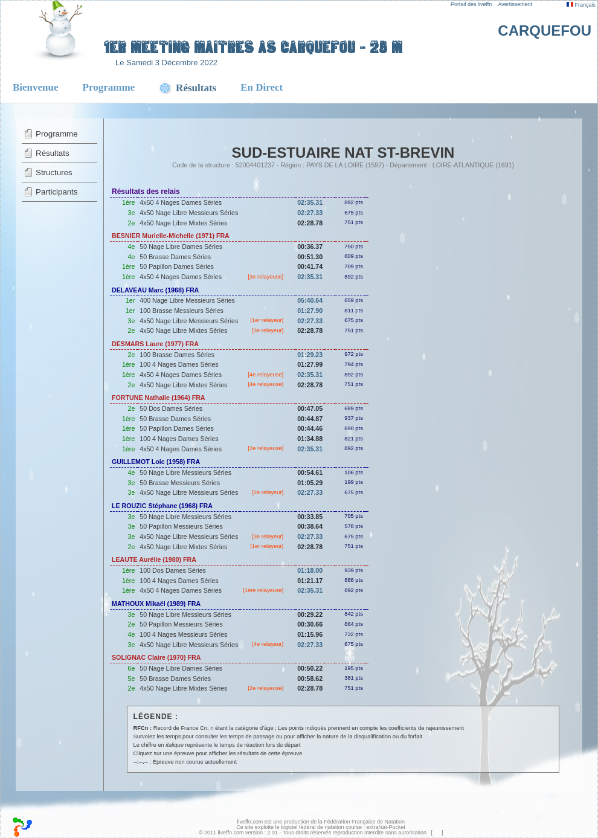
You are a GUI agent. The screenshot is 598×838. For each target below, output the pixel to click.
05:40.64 (310, 300)
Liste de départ (304, 808)
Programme (109, 87)
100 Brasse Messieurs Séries (181, 310)
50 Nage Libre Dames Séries (181, 246)
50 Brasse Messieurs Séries (180, 482)
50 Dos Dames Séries (171, 408)
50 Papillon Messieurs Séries (181, 526)
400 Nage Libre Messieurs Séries (187, 300)
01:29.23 (310, 354)
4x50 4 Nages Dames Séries (181, 202)
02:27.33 (310, 212)
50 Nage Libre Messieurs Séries (185, 472)
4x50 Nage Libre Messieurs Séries (189, 212)
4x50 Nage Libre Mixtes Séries (183, 223)
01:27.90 (310, 310)
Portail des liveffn (471, 4)
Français (581, 5)
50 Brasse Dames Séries (175, 256)
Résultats (52, 153)
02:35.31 (310, 202)
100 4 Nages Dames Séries (179, 364)
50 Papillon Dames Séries (177, 266)
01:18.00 (310, 570)
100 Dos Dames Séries (173, 570)
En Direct (261, 87)
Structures (54, 172)
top (436, 833)
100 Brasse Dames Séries (177, 354)
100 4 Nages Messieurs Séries (183, 634)
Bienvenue (36, 87)
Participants (57, 191)
